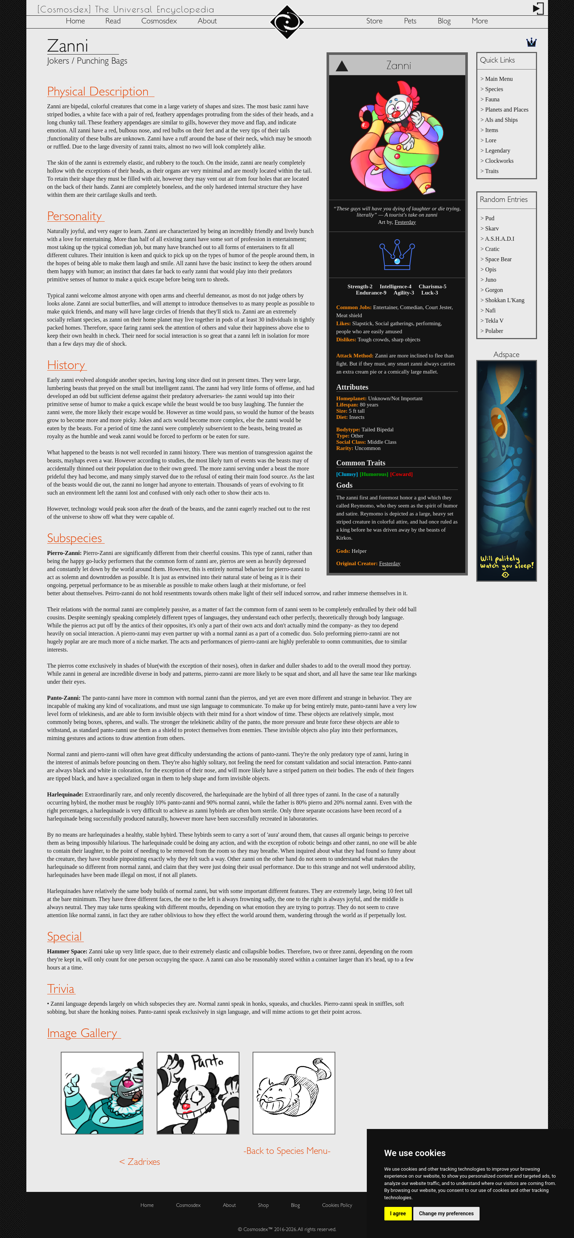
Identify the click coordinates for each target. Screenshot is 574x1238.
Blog (444, 21)
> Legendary (495, 150)
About (207, 21)
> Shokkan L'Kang (503, 300)
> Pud (488, 218)
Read (113, 21)
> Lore (488, 140)
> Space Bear (496, 259)
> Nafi (488, 310)
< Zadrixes (139, 1160)
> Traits (490, 171)
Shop (263, 1203)
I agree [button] (398, 1213)
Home (75, 21)
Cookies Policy (337, 1203)
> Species (492, 89)
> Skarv (490, 228)
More (480, 21)
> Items (490, 130)
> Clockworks (497, 161)
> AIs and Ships (499, 120)
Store (374, 21)
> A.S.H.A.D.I (498, 239)
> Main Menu (497, 79)
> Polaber (492, 331)
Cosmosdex (159, 21)
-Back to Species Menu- (287, 1149)
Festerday (405, 222)
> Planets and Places (505, 109)
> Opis (488, 269)
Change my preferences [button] (446, 1213)
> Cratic (490, 249)
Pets (410, 21)
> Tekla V (492, 321)
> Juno (488, 280)
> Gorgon (492, 290)
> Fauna (490, 99)
